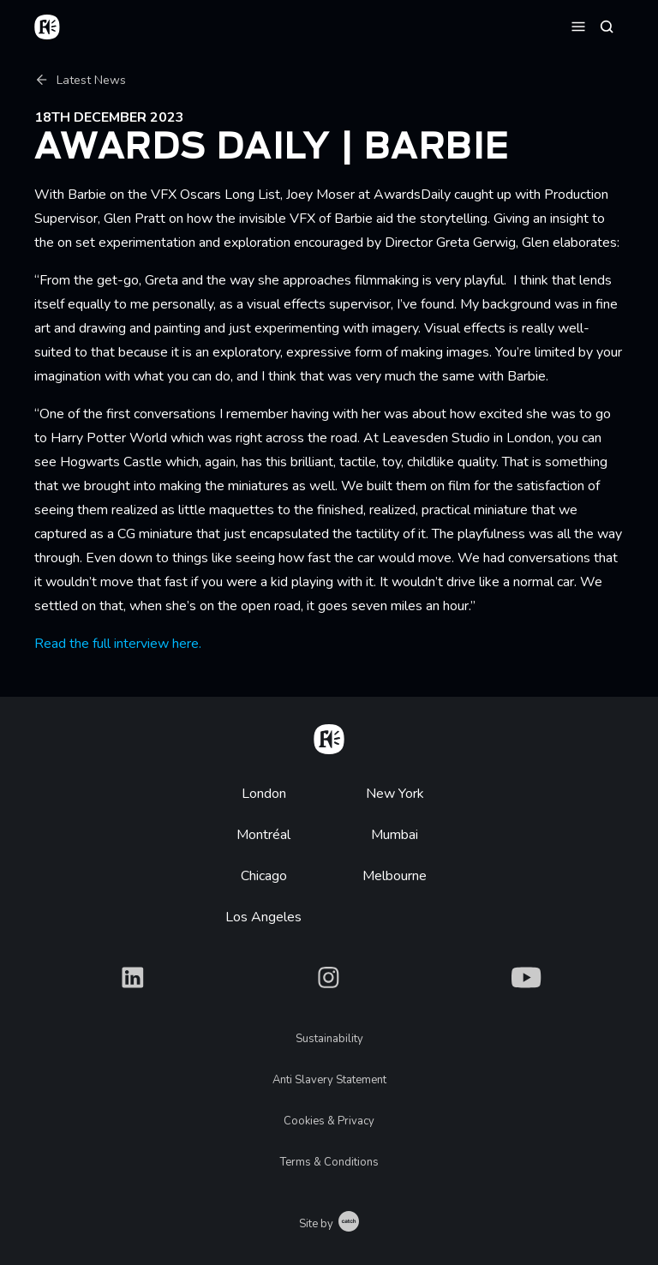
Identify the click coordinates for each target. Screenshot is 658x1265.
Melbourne (394, 875)
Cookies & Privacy (329, 1121)
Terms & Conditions (329, 1162)
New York (395, 793)
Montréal (263, 834)
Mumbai (394, 834)
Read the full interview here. (117, 643)
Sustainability (329, 1038)
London (264, 793)
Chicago (264, 875)
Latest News (80, 80)
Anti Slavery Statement (329, 1080)
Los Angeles (263, 917)
